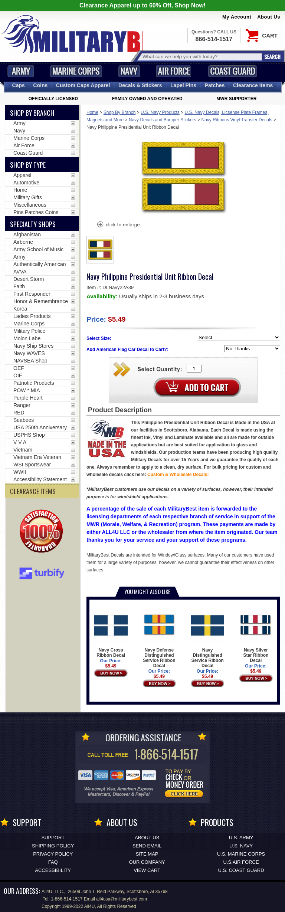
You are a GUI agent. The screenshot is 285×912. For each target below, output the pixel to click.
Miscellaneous (29, 205)
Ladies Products (31, 316)
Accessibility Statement (40, 479)
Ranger (21, 405)
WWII (19, 472)
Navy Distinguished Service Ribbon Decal (208, 638)
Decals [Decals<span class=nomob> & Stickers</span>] (140, 85)
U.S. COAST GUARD (241, 870)
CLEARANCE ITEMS (33, 491)
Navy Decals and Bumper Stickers (162, 119)
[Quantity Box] (194, 369)
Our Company (147, 862)
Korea (20, 309)
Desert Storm (28, 279)
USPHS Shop (29, 435)
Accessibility (53, 870)
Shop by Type (28, 165)
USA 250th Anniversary (40, 427)
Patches (215, 85)
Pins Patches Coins (35, 212)
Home (92, 112)
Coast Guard (232, 71)
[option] (100, 249)
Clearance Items (253, 85)
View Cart (147, 870)
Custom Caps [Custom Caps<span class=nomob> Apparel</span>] (83, 85)
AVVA (19, 272)
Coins (40, 85)
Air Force (173, 71)
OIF (17, 375)
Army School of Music (38, 249)
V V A (19, 442)
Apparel (22, 175)
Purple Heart (28, 398)
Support (53, 837)
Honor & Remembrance (40, 301)
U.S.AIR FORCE (241, 862)
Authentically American (39, 264)
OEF (18, 368)
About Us (268, 17)
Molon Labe (26, 338)
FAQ (53, 862)
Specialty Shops (33, 224)
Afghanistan (27, 234)
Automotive (26, 183)
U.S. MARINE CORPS (241, 854)
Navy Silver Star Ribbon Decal (256, 635)
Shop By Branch (120, 112)
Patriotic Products (33, 383)
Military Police (29, 331)
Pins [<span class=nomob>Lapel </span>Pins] (183, 85)
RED (18, 413)
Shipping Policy (53, 846)
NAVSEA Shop (30, 361)
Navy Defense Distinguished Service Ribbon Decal (159, 638)
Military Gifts (27, 197)
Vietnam (22, 450)
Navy (129, 71)
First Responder (31, 294)
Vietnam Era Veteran (37, 457)
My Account (236, 17)
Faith (19, 286)
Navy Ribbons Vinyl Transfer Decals (237, 119)
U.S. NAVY (241, 846)
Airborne (23, 242)
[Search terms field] (201, 56)
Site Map (147, 854)
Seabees (23, 420)
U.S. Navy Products (160, 112)
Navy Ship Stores (33, 346)
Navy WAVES (29, 353)
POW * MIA (26, 390)
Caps (18, 85)
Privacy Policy (53, 854)
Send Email (147, 846)
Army (20, 71)
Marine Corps (76, 71)
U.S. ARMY (241, 837)
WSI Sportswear (32, 465)
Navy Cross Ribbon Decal (111, 633)
